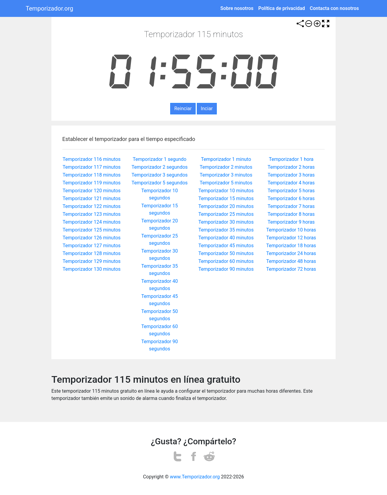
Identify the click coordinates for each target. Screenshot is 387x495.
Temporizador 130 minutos (92, 269)
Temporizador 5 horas (291, 190)
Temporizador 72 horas (291, 269)
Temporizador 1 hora (291, 159)
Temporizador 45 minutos (226, 245)
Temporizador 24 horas (291, 253)
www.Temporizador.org (195, 477)
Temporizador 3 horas (291, 175)
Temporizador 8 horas (291, 214)
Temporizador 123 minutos (92, 214)
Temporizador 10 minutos (226, 190)
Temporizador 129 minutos (92, 261)
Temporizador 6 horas (291, 198)
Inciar (207, 108)
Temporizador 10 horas (291, 230)
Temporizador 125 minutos (92, 230)
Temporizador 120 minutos (92, 190)
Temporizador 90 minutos (226, 269)
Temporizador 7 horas (291, 206)
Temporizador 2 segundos (160, 167)
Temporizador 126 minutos (92, 238)
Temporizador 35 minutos (226, 230)
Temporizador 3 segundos (160, 175)
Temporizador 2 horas (291, 167)
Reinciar (182, 108)
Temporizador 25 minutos (226, 214)
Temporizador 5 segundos (160, 183)
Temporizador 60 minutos (226, 261)
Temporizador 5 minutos (226, 183)
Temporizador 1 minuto (226, 159)
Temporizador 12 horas (291, 238)
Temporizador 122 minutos (92, 206)
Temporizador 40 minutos (226, 238)
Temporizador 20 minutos (226, 206)
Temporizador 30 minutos (226, 222)
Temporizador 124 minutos (92, 222)
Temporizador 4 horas (291, 183)
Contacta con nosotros (334, 8)
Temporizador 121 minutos (92, 198)
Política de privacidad (281, 8)
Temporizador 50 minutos (226, 253)
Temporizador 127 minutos (92, 245)
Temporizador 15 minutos (226, 198)
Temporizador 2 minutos (226, 167)
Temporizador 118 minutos (92, 175)
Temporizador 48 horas (291, 261)
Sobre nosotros (236, 8)
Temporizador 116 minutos (92, 159)
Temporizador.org (49, 8)
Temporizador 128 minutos (92, 253)
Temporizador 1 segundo (159, 159)
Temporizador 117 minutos (92, 167)
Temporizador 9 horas (291, 222)
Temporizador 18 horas (291, 245)
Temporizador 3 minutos (226, 175)
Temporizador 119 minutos (92, 183)
